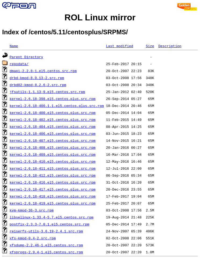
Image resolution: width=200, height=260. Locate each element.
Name (14, 45)
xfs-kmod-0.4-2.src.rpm (33, 238)
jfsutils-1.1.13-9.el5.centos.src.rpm (47, 91)
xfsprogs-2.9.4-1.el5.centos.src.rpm (46, 252)
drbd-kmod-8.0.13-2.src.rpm (37, 77)
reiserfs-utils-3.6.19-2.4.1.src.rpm (46, 231)
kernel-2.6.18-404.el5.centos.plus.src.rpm (53, 126)
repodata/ (19, 63)
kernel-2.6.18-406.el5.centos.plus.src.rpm (53, 133)
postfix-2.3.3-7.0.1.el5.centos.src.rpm (49, 224)
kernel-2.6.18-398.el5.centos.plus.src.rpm (53, 98)
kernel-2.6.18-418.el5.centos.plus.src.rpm (53, 196)
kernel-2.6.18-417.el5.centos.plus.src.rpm (53, 189)
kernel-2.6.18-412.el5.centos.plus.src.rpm (53, 175)
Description (169, 45)
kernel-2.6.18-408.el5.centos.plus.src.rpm (53, 147)
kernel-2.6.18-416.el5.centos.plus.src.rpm (53, 182)
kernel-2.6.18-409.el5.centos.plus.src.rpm (53, 154)
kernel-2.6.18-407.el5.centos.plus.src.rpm (53, 140)
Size (150, 45)
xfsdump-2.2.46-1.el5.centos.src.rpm (46, 245)
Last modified (119, 45)
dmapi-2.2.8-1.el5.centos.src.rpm (43, 70)
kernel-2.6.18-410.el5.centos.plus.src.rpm (53, 161)
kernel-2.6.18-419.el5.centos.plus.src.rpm (53, 203)
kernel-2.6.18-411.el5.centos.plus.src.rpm (53, 168)
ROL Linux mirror (99, 17)
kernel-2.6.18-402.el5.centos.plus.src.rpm (53, 119)
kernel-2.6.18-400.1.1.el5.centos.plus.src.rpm (57, 105)
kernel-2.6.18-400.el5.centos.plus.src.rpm (53, 112)
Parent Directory (26, 56)
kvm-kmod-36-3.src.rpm (32, 210)
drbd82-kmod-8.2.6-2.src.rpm (38, 84)
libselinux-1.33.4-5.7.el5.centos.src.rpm (51, 217)
